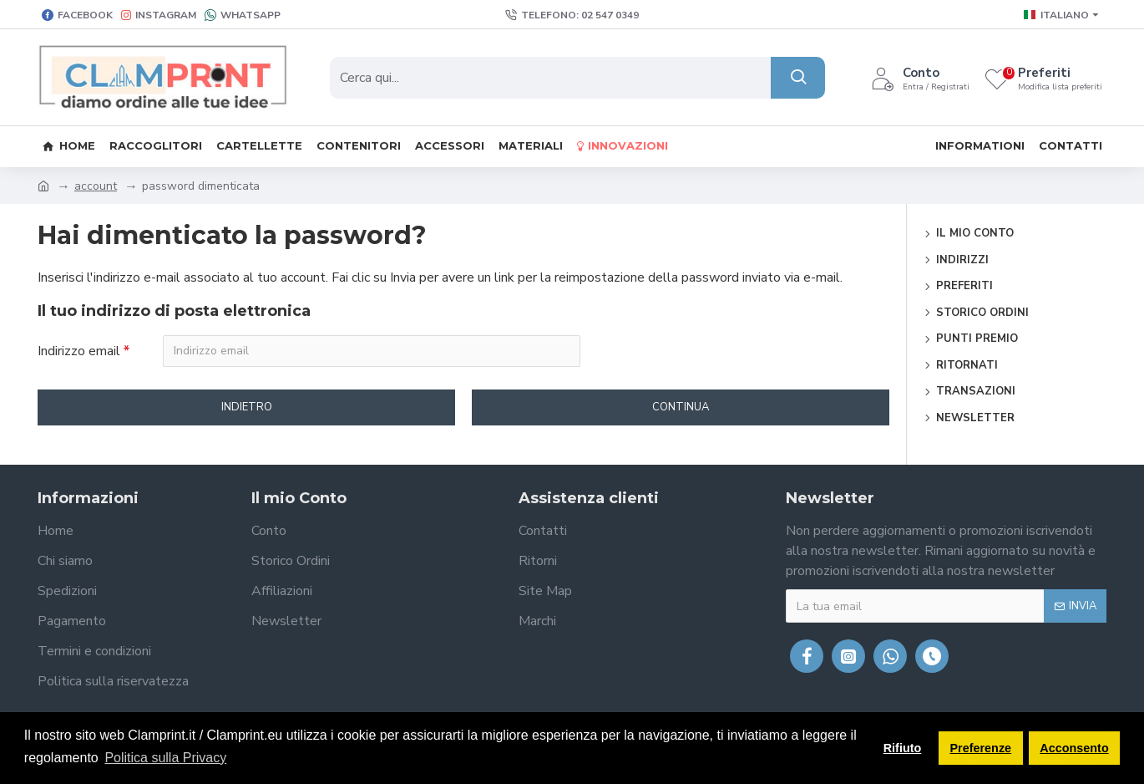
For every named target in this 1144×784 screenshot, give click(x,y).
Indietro (246, 407)
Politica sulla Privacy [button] (165, 758)
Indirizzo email (79, 351)
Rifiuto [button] (902, 748)
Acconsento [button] (1074, 748)
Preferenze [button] (981, 748)
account (95, 186)
